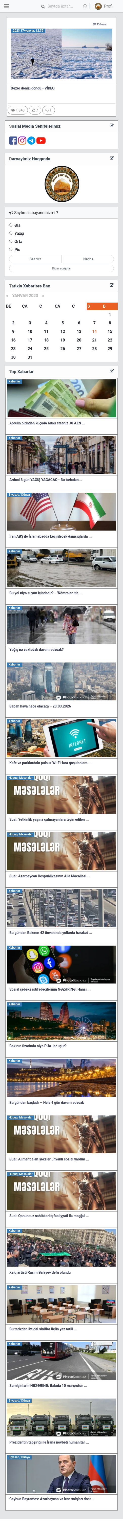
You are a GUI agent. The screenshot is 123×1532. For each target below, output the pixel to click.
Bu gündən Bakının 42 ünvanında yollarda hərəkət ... (50, 933)
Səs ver (35, 259)
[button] (103, 6)
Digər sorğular (61, 268)
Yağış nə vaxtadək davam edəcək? (36, 650)
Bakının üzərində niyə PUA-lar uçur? (38, 1046)
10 (30, 331)
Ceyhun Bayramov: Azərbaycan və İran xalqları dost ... (52, 1499)
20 (79, 340)
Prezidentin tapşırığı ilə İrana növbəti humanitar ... (49, 1442)
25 (46, 348)
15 (110, 331)
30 (13, 357)
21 (94, 340)
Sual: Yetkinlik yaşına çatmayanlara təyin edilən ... (49, 819)
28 (94, 348)
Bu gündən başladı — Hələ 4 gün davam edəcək (46, 1103)
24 (30, 348)
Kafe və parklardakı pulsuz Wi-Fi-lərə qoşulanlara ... (50, 763)
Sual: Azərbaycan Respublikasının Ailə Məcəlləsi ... (49, 876)
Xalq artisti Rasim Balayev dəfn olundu (40, 1272)
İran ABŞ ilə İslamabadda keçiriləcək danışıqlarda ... (50, 536)
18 (46, 340)
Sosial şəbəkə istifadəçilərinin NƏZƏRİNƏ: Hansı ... (50, 989)
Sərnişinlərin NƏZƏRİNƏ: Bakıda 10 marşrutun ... (48, 1386)
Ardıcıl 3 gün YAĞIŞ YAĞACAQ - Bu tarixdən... (45, 480)
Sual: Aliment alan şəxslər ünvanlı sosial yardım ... (49, 1159)
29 (110, 348)
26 (62, 348)
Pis (17, 249)
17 (30, 340)
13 (79, 331)
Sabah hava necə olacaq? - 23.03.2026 (40, 706)
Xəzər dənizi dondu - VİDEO (33, 88)
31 (30, 357)
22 (110, 340)
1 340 (18, 110)
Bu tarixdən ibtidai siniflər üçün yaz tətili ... (43, 1329)
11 (46, 331)
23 (13, 348)
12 (62, 331)
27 (79, 348)
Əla (17, 225)
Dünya (106, 24)
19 (62, 340)
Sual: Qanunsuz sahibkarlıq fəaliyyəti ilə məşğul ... (49, 1216)
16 (13, 340)
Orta (18, 241)
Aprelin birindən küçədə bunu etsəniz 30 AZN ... (47, 423)
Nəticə (88, 259)
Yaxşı (19, 233)
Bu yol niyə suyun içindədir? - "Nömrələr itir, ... (46, 593)
